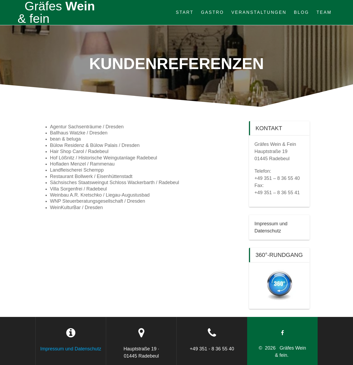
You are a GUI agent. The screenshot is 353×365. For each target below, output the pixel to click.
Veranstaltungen (258, 12)
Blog (301, 12)
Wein (56, 12)
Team (324, 12)
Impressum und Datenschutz (70, 348)
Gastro (212, 12)
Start (185, 12)
